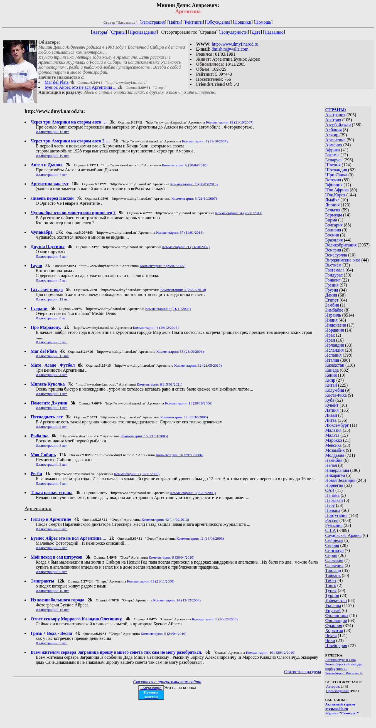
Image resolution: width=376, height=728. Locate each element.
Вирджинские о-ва (342, 260)
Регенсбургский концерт (344, 664)
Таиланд (333, 570)
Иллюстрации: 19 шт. (52, 156)
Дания (331, 295)
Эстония (333, 179)
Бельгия (332, 210)
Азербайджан (338, 124)
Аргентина (335, 139)
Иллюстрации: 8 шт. (51, 256)
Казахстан (334, 365)
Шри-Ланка (336, 174)
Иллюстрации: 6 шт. (51, 483)
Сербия (332, 545)
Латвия (332, 410)
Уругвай (333, 610)
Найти (175, 22)
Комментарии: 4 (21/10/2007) (205, 141)
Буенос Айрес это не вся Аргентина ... (80, 87)
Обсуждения (218, 22)
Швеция (333, 164)
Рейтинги (194, 22)
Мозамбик (335, 450)
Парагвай (334, 500)
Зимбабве (334, 310)
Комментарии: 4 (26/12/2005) (156, 327)
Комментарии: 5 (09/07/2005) (193, 493)
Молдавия (334, 455)
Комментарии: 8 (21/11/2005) (168, 309)
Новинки (242, 22)
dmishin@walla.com (230, 49)
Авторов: (333, 686)
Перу (330, 505)
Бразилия (334, 240)
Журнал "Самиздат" (342, 713)
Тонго (330, 585)
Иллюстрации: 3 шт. (51, 445)
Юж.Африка (337, 189)
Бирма (331, 220)
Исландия (334, 350)
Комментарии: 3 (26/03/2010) (183, 290)
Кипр (330, 380)
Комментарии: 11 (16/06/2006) (200, 538)
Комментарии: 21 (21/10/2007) (186, 247)
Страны (118, 32)
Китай (331, 385)
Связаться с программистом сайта (167, 681)
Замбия (332, 305)
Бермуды (333, 215)
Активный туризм (340, 704)
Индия (331, 320)
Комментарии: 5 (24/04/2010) (163, 633)
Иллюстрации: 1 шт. (51, 394)
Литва (331, 420)
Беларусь (334, 159)
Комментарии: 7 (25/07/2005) (162, 266)
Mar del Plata (56, 82)
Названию (274, 32)
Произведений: (337, 691)
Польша (332, 510)
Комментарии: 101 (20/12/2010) (270, 652)
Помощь (263, 22)
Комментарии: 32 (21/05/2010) (198, 365)
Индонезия (335, 325)
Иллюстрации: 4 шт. (51, 375)
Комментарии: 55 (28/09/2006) (180, 351)
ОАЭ (329, 490)
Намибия (333, 460)
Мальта (332, 435)
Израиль (333, 315)
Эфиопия (334, 184)
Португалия (336, 515)
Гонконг (333, 280)
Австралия (335, 114)
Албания (333, 129)
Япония (332, 205)
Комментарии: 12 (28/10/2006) (184, 417)
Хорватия (334, 630)
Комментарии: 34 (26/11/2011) (238, 213)
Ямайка (332, 200)
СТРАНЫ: (335, 109)
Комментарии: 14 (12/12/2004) (177, 600)
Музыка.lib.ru (336, 709)
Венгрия (333, 250)
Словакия (334, 560)
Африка (332, 149)
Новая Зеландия (340, 480)
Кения (331, 375)
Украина (333, 605)
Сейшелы (334, 540)
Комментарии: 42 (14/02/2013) (165, 519)
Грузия (331, 290)
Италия (332, 360)
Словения (334, 565)
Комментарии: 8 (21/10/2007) (194, 198)
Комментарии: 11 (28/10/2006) (188, 403)
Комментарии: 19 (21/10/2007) (230, 122)
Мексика (333, 445)
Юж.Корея (335, 195)
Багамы (332, 154)
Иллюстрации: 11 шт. (52, 356)
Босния (332, 235)
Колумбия (334, 390)
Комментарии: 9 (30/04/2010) (171, 557)
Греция (332, 285)
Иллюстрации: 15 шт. (52, 132)
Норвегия (334, 485)
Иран (330, 340)
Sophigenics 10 (336, 669)
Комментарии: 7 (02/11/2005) (137, 474)
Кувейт (332, 405)
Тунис (331, 590)
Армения (333, 144)
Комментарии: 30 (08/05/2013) (194, 184)
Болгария (334, 225)
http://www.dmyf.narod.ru (235, 44)
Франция (333, 625)
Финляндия (336, 620)
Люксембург (337, 425)
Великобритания (341, 245)
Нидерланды (337, 470)
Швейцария (336, 645)
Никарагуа (335, 475)
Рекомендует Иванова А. (344, 673)
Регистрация (153, 22)
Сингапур (334, 550)
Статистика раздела (302, 671)
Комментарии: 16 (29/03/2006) (179, 455)
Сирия (331, 555)
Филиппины (336, 615)
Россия (331, 520)
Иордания (334, 330)
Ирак (330, 335)
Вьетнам (333, 265)
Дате (256, 32)
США (330, 530)
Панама (332, 495)
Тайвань (333, 575)
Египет (332, 300)
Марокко (333, 440)
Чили (330, 640)
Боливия (333, 230)
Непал (331, 465)
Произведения (143, 32)
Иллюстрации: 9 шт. (51, 548)
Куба (330, 400)
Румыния (334, 525)
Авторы (99, 32)
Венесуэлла (336, 255)
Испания (333, 355)
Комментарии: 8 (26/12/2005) (215, 619)
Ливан (331, 415)
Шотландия (336, 169)
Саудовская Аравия (343, 535)
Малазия (333, 430)
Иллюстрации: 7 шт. (51, 174)
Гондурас (334, 275)
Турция (332, 595)
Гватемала (335, 270)
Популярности (233, 32)
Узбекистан (336, 600)
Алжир (332, 134)
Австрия (333, 119)
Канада (332, 370)
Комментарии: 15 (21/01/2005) (144, 436)
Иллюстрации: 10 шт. (52, 591)
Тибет (330, 580)
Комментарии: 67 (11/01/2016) (179, 232)
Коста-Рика (336, 395)
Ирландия (334, 345)
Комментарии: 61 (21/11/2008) (150, 581)
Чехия (331, 635)
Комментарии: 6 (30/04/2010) (184, 165)
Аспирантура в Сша (340, 660)
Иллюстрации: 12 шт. (52, 299)
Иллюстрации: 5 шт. (51, 280)
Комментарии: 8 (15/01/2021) (159, 384)
